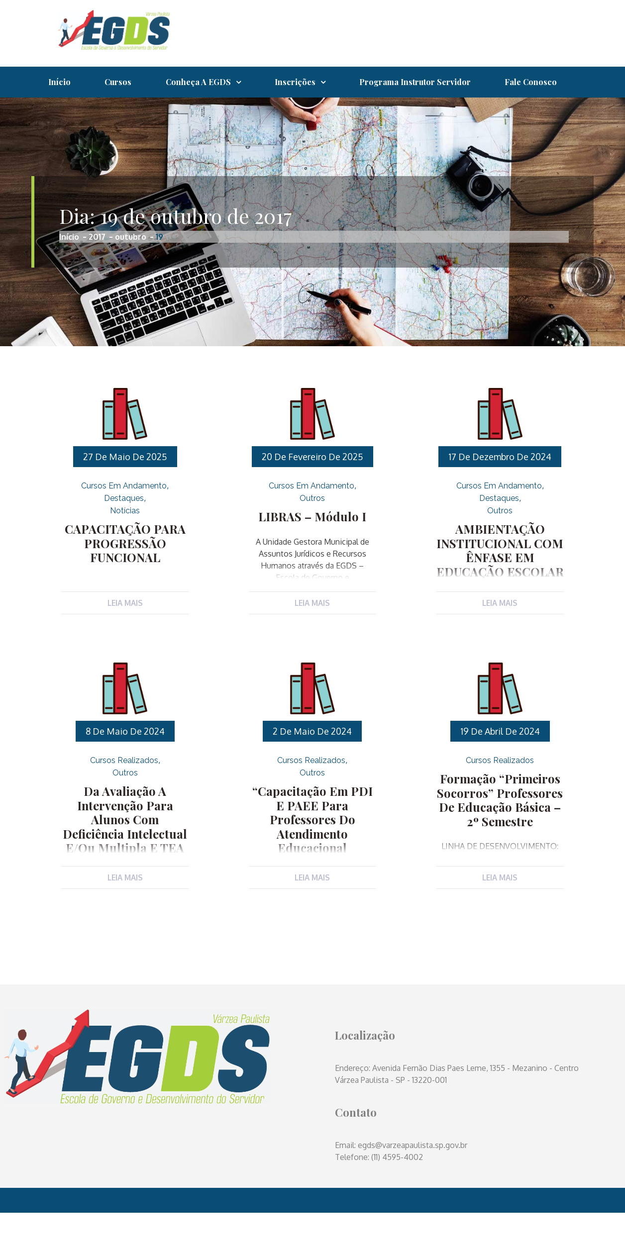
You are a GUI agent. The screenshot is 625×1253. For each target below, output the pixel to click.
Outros (312, 531)
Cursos (123, 82)
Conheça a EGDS (206, 82)
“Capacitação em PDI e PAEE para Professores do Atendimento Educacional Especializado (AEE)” (312, 853)
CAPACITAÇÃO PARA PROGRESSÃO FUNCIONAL (125, 574)
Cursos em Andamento (124, 518)
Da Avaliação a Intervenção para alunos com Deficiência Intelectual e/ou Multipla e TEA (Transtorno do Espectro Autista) (125, 866)
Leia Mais (125, 636)
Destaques (124, 531)
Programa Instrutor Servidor (430, 82)
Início (61, 82)
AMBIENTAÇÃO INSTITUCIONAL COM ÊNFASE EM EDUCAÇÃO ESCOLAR (500, 581)
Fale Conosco (76, 114)
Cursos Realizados (124, 797)
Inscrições (307, 82)
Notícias (125, 543)
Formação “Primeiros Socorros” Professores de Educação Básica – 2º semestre (500, 834)
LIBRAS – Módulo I (312, 548)
